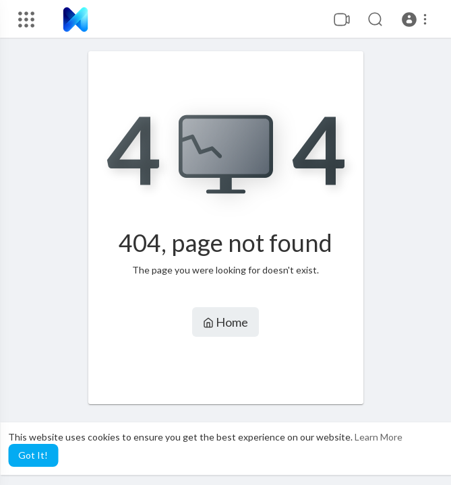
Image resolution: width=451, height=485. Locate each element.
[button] (416, 19)
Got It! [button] (33, 455)
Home (225, 322)
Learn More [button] (378, 437)
